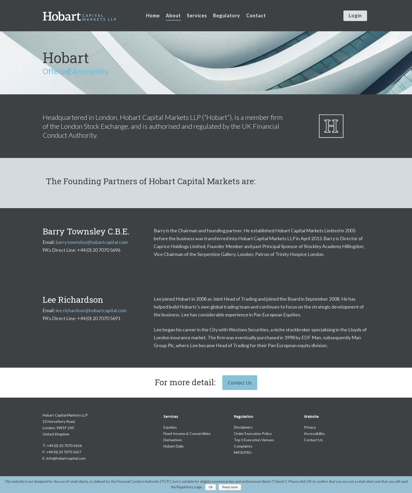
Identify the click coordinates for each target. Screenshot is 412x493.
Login (355, 15)
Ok (211, 487)
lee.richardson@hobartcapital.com (91, 310)
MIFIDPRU (242, 452)
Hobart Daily (173, 446)
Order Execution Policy (253, 433)
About (173, 15)
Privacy (310, 427)
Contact (256, 15)
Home (153, 15)
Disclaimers (243, 427)
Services (197, 15)
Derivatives (172, 440)
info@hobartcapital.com (66, 458)
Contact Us (240, 382)
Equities (170, 427)
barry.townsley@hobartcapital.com (92, 242)
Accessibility (314, 433)
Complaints (243, 446)
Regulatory (226, 15)
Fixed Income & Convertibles (187, 433)
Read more (230, 487)
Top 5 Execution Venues (254, 440)
